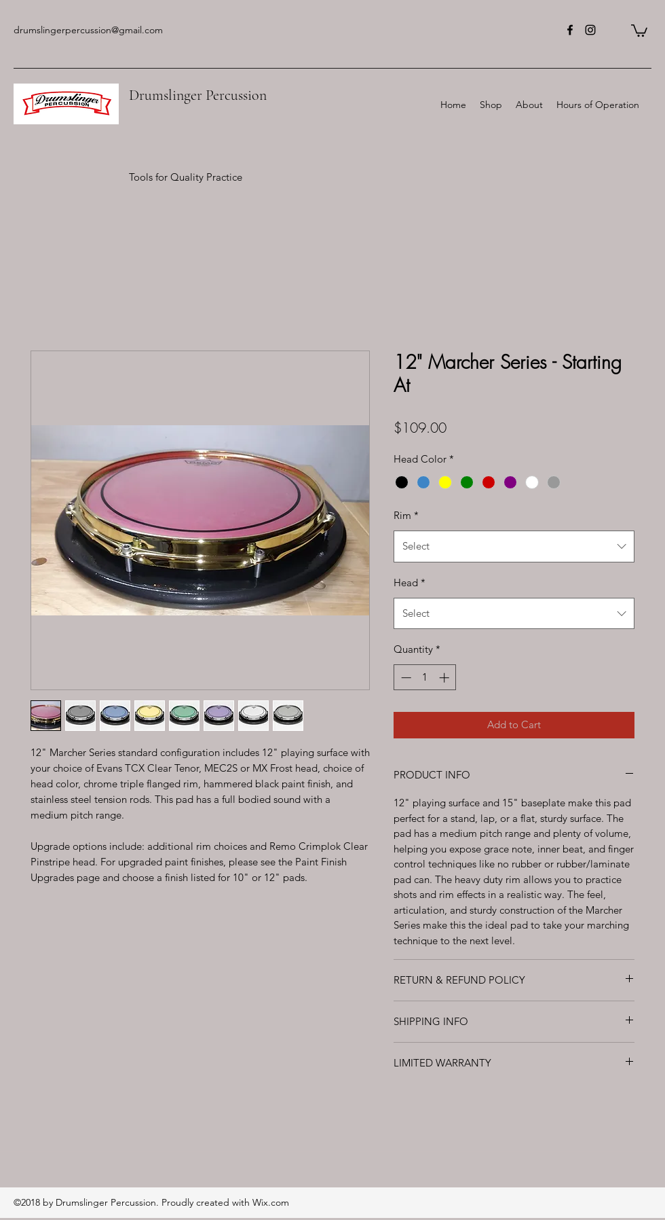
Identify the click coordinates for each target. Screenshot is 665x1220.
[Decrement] (405, 677)
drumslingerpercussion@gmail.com (88, 30)
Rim (406, 515)
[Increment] (445, 677)
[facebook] (570, 30)
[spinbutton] (425, 677)
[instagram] (590, 30)
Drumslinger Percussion (198, 95)
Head (409, 582)
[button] (639, 30)
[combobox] (514, 546)
